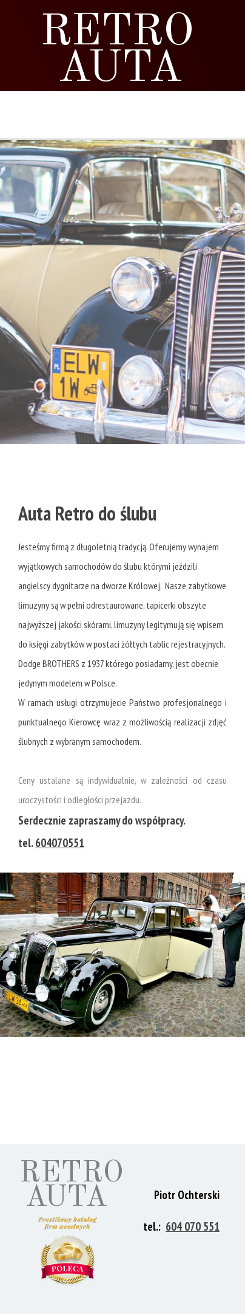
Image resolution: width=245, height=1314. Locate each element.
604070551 (59, 842)
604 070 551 (193, 1226)
